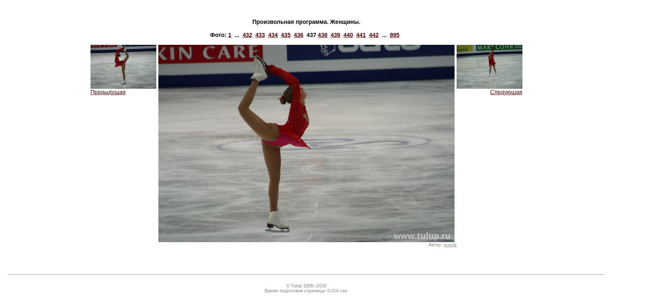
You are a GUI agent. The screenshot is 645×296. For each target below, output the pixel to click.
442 (373, 35)
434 (273, 35)
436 (298, 35)
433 (260, 35)
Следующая (489, 89)
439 (335, 35)
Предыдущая (123, 89)
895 (394, 35)
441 (361, 35)
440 (348, 35)
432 (247, 35)
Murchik (449, 245)
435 (285, 35)
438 (322, 35)
